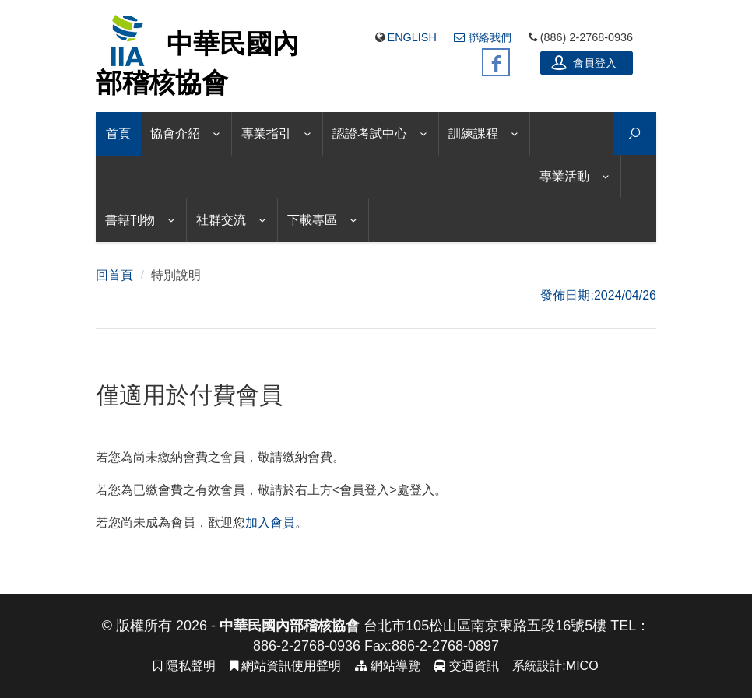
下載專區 (312, 219)
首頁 (118, 133)
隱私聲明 (184, 665)
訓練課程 (473, 133)
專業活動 (564, 176)
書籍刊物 (130, 219)
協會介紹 (175, 133)
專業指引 (266, 133)
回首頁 (114, 275)
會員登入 (584, 62)
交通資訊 (466, 665)
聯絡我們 (482, 37)
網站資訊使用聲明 (285, 665)
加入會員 (270, 522)
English (412, 37)
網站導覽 (387, 665)
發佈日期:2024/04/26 (598, 295)
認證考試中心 (369, 133)
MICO (582, 665)
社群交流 (221, 219)
